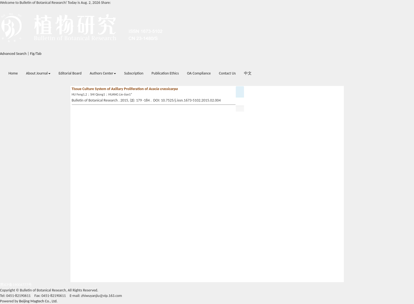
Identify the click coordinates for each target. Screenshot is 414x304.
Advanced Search (13, 53)
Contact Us (227, 73)
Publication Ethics (165, 73)
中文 (248, 73)
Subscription (133, 73)
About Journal (38, 73)
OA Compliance (199, 73)
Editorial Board (70, 73)
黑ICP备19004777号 (16, 284)
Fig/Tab (35, 53)
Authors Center (103, 73)
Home (13, 73)
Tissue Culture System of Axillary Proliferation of (125, 89)
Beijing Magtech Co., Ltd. (38, 301)
